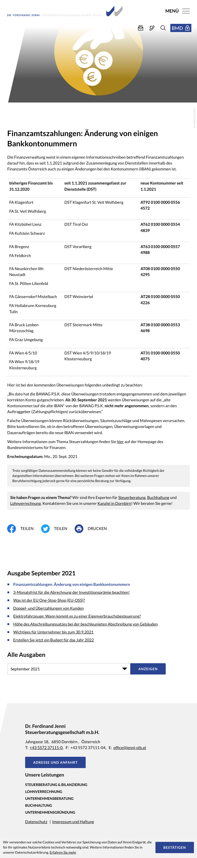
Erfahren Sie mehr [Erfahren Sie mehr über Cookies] (63, 852)
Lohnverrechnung (25, 503)
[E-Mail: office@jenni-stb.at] (140, 28)
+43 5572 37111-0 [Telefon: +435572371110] (46, 747)
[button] (151, 28)
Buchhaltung (158, 497)
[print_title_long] (94, 528)
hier (120, 442)
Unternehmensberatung (49, 798)
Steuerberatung (132, 497)
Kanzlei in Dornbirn (114, 503)
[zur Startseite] (65, 11)
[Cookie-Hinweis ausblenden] (174, 847)
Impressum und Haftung (73, 822)
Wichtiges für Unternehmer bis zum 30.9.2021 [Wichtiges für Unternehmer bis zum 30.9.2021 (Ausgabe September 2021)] (53, 632)
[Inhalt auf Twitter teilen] (58, 528)
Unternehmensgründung (50, 812)
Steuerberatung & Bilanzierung (56, 784)
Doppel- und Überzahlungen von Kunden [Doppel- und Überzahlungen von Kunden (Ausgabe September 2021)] (48, 608)
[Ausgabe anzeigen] (147, 669)
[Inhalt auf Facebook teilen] (24, 528)
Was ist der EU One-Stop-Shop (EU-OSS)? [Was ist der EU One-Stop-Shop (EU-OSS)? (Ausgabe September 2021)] (49, 600)
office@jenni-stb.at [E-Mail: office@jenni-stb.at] (129, 747)
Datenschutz (36, 822)
